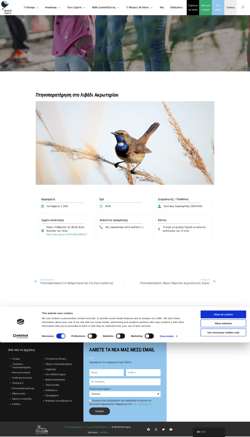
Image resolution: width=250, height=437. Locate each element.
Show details (167, 430)
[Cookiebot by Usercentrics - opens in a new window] (21, 430)
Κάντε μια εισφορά (205, 8)
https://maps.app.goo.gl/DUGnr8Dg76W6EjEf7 (69, 234)
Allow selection (223, 418)
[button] (53, 310)
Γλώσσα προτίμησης (100, 389)
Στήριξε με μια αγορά (193, 8)
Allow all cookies (223, 408)
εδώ (142, 227)
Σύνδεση (231, 7)
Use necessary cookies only (223, 427)
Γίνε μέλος (218, 8)
